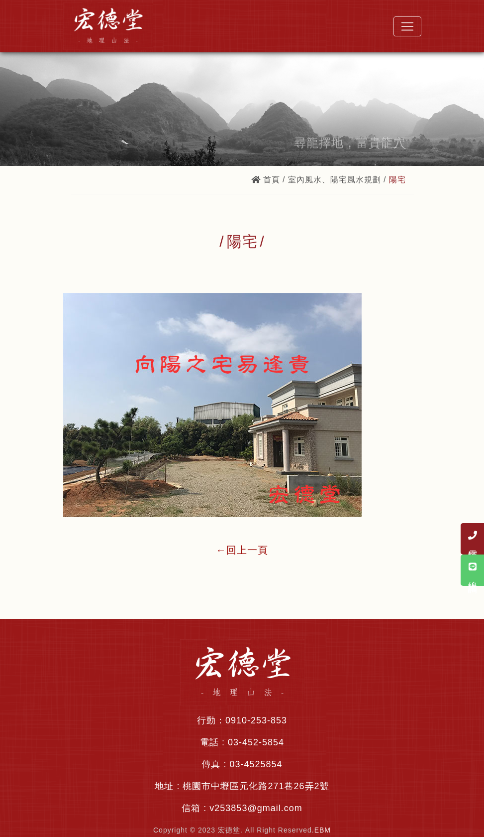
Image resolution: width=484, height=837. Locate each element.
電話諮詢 (473, 539)
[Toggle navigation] (407, 26)
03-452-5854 (256, 742)
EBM (322, 830)
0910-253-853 (256, 720)
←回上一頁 (242, 550)
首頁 (265, 179)
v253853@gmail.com (255, 808)
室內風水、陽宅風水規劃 (334, 179)
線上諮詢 (473, 570)
